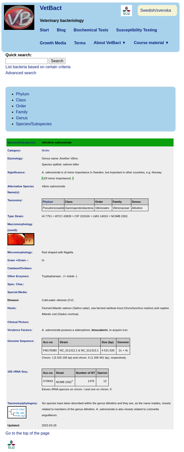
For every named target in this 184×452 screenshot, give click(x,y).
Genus (22, 118)
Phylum (22, 94)
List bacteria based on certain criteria (37, 67)
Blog (61, 30)
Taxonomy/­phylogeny (22, 403)
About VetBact (110, 43)
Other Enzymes (17, 276)
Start (44, 30)
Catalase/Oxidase (19, 268)
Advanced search (20, 73)
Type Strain (15, 216)
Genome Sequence (20, 340)
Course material (151, 43)
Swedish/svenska (155, 10)
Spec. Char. (15, 284)
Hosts (11, 308)
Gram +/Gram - (17, 260)
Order (21, 106)
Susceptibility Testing (136, 30)
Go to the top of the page (27, 433)
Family (22, 112)
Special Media (16, 292)
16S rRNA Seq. (17, 371)
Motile (45, 150)
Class (21, 100)
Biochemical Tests (91, 30)
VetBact (51, 7)
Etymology (14, 158)
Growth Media (53, 43)
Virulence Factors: (19, 329)
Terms (80, 43)
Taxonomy (14, 200)
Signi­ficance (15, 172)
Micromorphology (19, 252)
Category (13, 150)
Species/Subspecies (34, 124)
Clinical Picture (17, 322)
